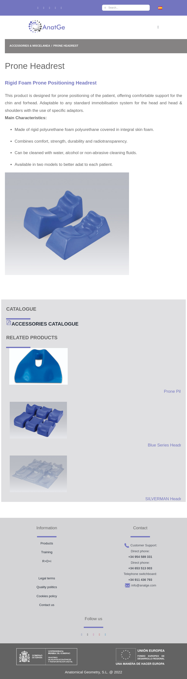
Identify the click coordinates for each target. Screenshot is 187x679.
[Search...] (126, 8)
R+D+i (46, 561)
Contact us (46, 605)
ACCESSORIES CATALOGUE (44, 324)
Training (46, 552)
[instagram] (49, 8)
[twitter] (43, 8)
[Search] (105, 8)
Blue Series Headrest (167, 445)
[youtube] (55, 8)
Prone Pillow (175, 391)
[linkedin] (61, 8)
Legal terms (46, 578)
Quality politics (47, 587)
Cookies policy (47, 596)
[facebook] (37, 8)
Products (46, 543)
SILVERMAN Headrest (166, 499)
